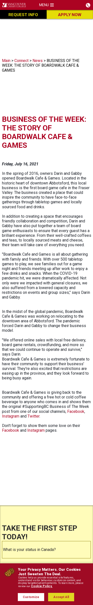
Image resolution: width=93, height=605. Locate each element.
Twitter (33, 416)
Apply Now (69, 14)
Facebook (75, 411)
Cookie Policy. (42, 586)
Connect (21, 60)
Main (6, 60)
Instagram (10, 416)
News (37, 60)
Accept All (61, 597)
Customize (31, 597)
